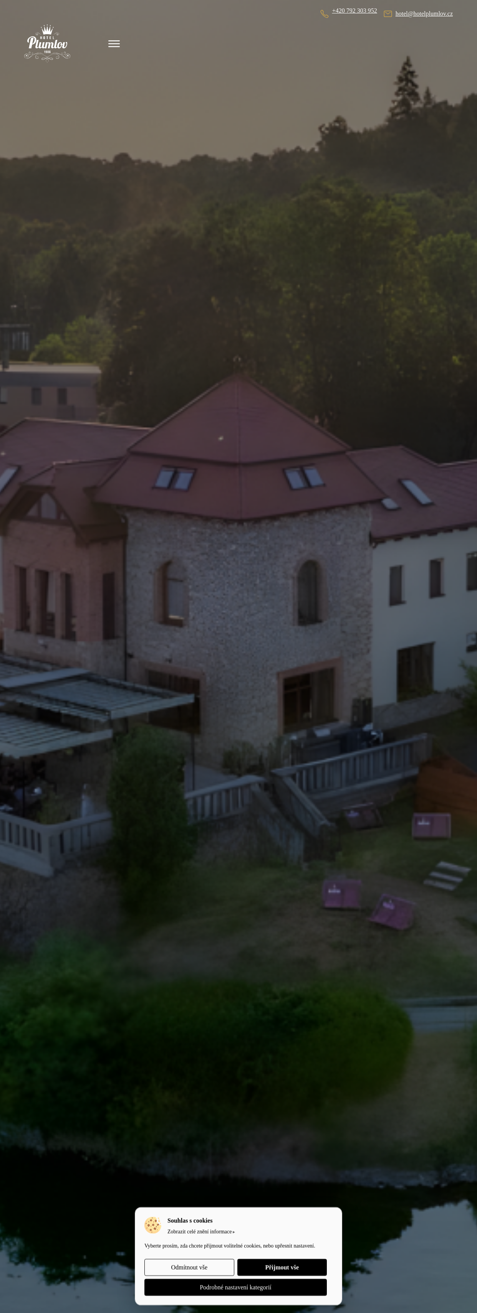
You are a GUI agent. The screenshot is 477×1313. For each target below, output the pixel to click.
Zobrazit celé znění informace (199, 1231)
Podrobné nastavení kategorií (236, 1287)
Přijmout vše (282, 1267)
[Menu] (114, 44)
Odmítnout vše (189, 1267)
